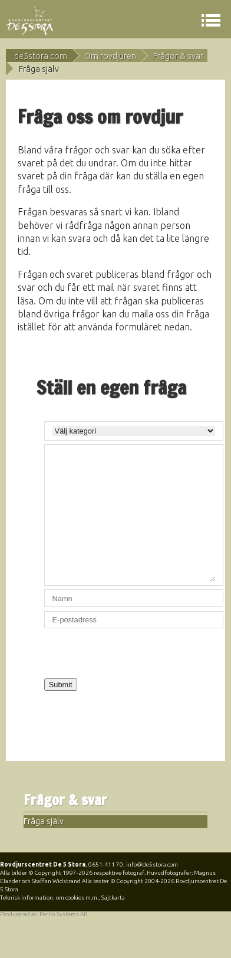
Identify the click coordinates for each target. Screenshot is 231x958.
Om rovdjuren (110, 56)
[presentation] (133, 655)
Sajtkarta (113, 897)
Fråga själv (44, 821)
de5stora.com (40, 56)
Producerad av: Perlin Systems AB (43, 914)
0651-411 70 (105, 864)
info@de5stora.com (152, 864)
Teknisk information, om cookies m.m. (49, 897)
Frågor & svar (178, 56)
